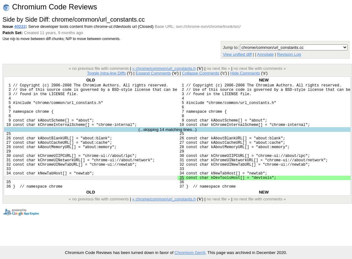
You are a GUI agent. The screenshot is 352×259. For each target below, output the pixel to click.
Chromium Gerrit (190, 252)
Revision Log (289, 54)
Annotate (265, 54)
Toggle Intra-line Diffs (106, 73)
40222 (20, 26)
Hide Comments (245, 73)
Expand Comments (153, 73)
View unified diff (237, 54)
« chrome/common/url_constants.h (164, 68)
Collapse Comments (200, 73)
